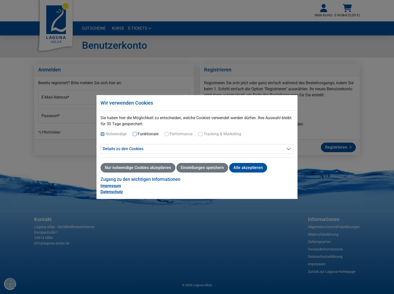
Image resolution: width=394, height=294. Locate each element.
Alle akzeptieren (248, 167)
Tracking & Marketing (222, 134)
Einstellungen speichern (202, 167)
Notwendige (116, 134)
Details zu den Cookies (123, 148)
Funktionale (148, 134)
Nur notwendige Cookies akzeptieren (138, 167)
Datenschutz (112, 191)
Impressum (111, 185)
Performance (181, 134)
